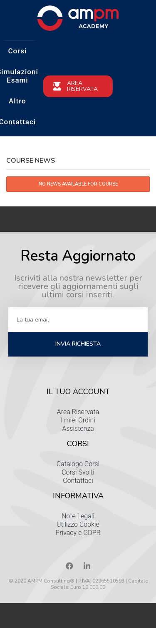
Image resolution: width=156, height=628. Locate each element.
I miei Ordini (78, 420)
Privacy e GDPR (77, 533)
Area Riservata (78, 412)
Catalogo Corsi (78, 464)
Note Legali (78, 516)
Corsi (17, 51)
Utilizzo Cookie (78, 524)
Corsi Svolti (78, 472)
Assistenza (78, 428)
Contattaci (78, 481)
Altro (17, 101)
